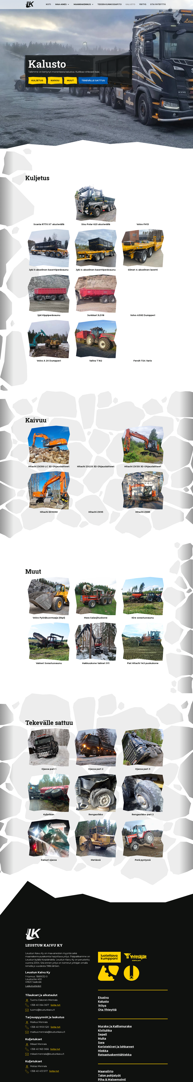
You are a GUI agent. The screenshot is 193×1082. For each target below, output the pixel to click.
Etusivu (103, 997)
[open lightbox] (49, 202)
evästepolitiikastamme (44, 1077)
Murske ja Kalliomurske (115, 1026)
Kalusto (130, 4)
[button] (62, 4)
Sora (101, 1042)
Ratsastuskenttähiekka (114, 1055)
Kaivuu (55, 80)
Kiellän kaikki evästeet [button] (103, 1070)
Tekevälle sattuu (93, 80)
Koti (48, 4)
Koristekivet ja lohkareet (116, 1046)
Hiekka (103, 1051)
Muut (70, 80)
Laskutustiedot (33, 986)
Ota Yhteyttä (158, 4)
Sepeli (102, 1034)
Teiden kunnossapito (109, 4)
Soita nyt (55, 1005)
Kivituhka (105, 1030)
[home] (30, 4)
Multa (102, 1038)
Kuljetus (37, 80)
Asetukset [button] (78, 1070)
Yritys (142, 4)
